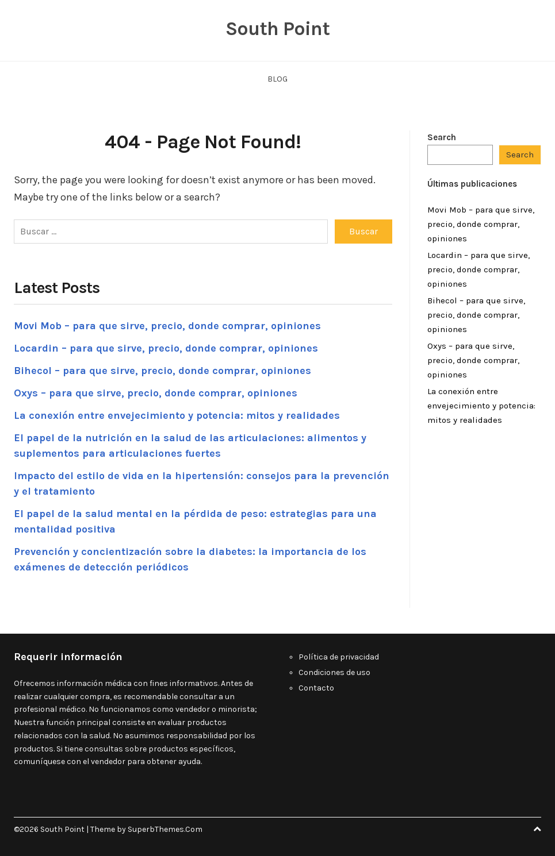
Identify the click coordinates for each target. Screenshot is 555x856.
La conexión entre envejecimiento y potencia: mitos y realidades (177, 415)
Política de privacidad (339, 657)
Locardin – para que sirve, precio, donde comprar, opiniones (166, 348)
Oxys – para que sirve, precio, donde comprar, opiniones (155, 393)
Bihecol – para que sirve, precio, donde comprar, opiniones (162, 370)
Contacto (316, 688)
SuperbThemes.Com (165, 829)
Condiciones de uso (334, 672)
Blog (277, 79)
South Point (277, 28)
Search (441, 137)
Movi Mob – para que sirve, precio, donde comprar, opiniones (167, 325)
